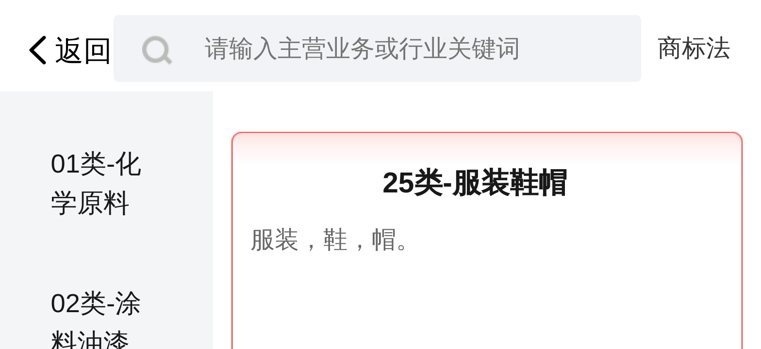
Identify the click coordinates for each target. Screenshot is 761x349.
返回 (66, 51)
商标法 (694, 48)
